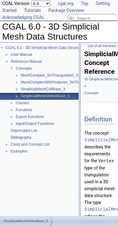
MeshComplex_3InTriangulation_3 (49, 75)
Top (84, 3)
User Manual (21, 54)
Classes (22, 103)
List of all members (102, 46)
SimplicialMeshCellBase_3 (43, 89)
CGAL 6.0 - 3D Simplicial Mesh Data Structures (45, 48)
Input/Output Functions (35, 123)
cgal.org (65, 3)
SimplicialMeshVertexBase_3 (45, 96)
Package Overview (66, 10)
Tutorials (32, 10)
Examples (19, 151)
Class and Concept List (30, 144)
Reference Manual (26, 61)
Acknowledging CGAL (23, 17)
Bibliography (21, 137)
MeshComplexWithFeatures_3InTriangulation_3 (61, 82)
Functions (24, 110)
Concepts (24, 68)
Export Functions (30, 117)
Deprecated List (24, 130)
